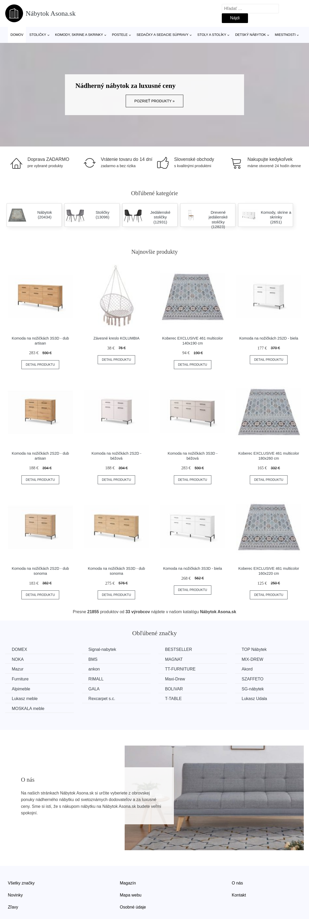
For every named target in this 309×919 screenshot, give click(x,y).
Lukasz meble (25, 698)
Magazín (128, 883)
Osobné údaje (133, 907)
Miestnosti (285, 35)
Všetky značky (21, 883)
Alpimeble (21, 689)
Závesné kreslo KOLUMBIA (116, 338)
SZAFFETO (252, 679)
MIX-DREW (252, 659)
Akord (247, 669)
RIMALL (96, 679)
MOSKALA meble (28, 708)
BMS (93, 659)
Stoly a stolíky (211, 35)
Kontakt (239, 895)
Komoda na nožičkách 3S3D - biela (192, 568)
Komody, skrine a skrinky (79, 35)
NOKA (18, 659)
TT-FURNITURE (180, 669)
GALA (94, 689)
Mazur (17, 669)
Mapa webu (131, 895)
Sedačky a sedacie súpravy (162, 35)
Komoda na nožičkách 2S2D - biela (268, 338)
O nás (237, 883)
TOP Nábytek (254, 649)
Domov (16, 35)
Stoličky (37, 35)
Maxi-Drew (175, 679)
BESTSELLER (178, 649)
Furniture (20, 679)
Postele (120, 35)
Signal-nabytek (102, 649)
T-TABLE (173, 698)
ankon (94, 669)
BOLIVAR (174, 689)
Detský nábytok (250, 35)
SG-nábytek (253, 689)
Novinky (15, 895)
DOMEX (19, 649)
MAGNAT (174, 659)
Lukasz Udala (254, 698)
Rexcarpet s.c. (102, 698)
